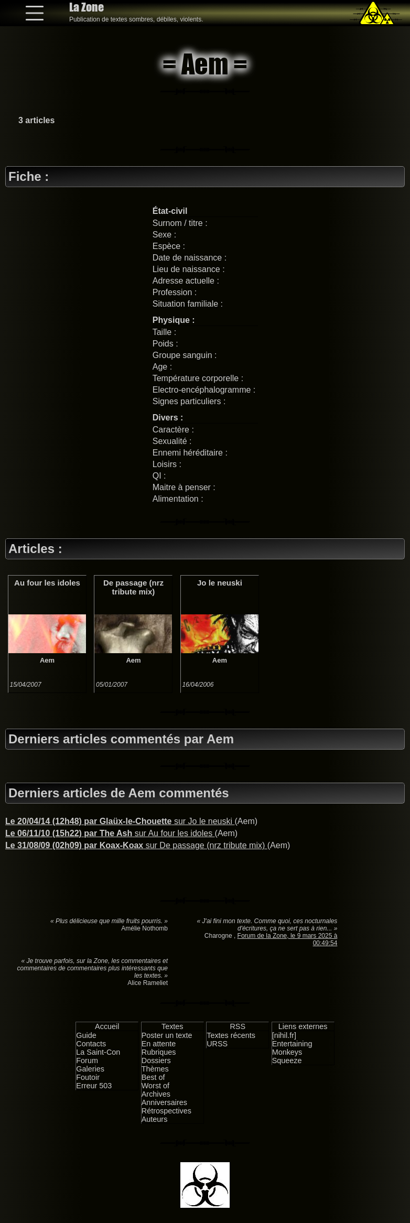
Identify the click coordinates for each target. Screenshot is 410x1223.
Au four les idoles (47, 582)
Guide (86, 1035)
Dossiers (156, 1060)
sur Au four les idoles (110, 833)
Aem (47, 660)
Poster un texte (167, 1035)
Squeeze (287, 1060)
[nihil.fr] (284, 1035)
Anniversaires (164, 1102)
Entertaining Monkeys (292, 1048)
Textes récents (231, 1035)
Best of (153, 1077)
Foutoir (88, 1077)
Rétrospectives (166, 1111)
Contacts (91, 1044)
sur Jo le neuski (120, 821)
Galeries (90, 1069)
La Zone (86, 7)
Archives (156, 1094)
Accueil (107, 1026)
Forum (87, 1060)
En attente (159, 1044)
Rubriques (159, 1052)
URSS (217, 1044)
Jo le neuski (219, 582)
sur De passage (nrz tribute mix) (136, 845)
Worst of (155, 1085)
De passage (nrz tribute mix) (133, 587)
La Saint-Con (98, 1052)
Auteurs (155, 1119)
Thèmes (155, 1069)
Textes (172, 1026)
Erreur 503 (94, 1085)
